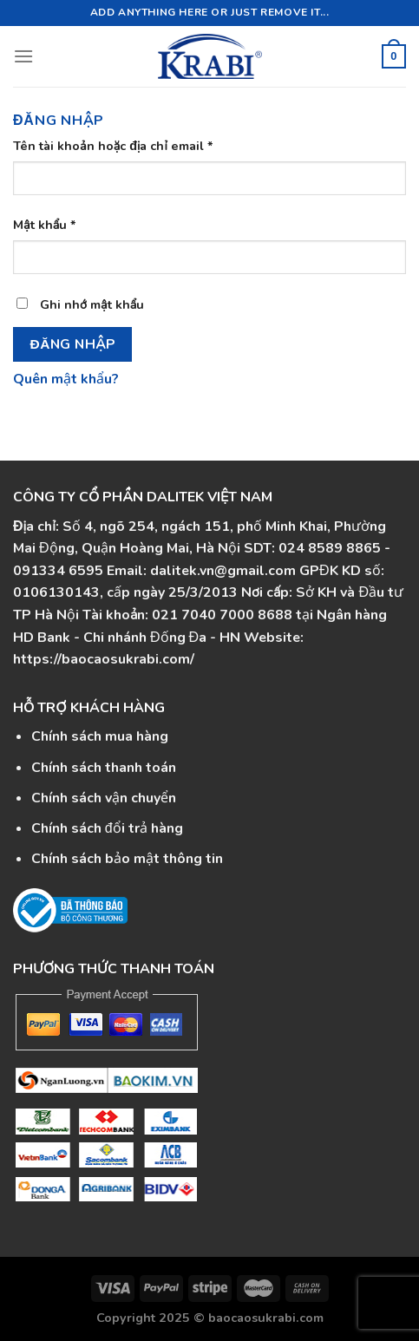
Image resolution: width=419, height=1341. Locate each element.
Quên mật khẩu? (66, 379)
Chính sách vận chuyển (103, 798)
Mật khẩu (44, 224)
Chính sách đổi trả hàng (107, 828)
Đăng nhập (72, 344)
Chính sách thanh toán (103, 767)
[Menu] (23, 56)
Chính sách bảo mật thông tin (127, 858)
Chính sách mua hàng (99, 736)
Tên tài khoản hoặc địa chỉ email (113, 145)
